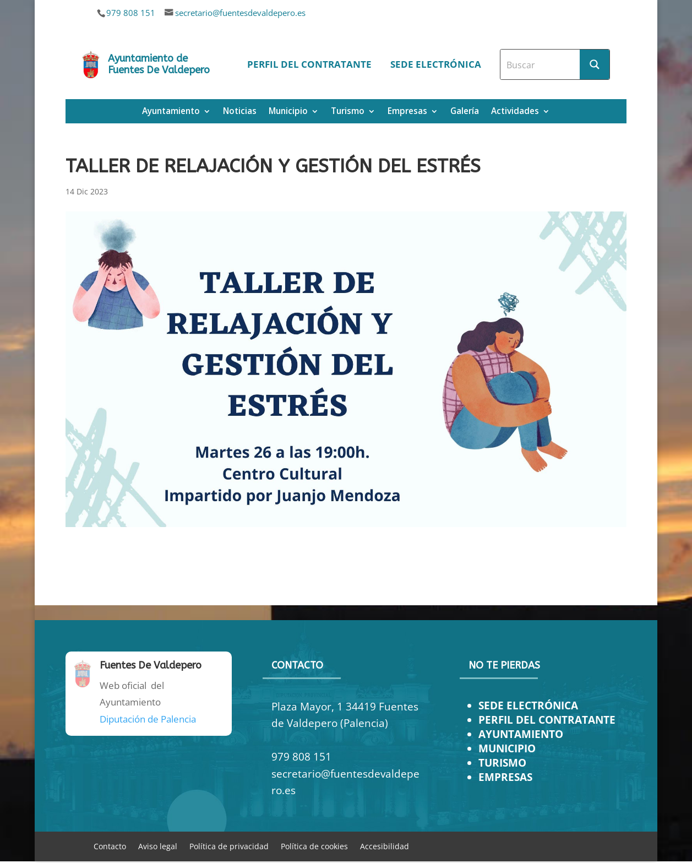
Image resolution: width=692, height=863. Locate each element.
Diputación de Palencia (148, 719)
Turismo (347, 112)
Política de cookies (314, 845)
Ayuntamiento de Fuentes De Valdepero (159, 64)
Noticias (240, 112)
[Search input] (540, 64)
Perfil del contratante (309, 64)
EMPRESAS (505, 777)
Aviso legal (157, 845)
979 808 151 (130, 12)
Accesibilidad (384, 845)
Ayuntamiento (171, 112)
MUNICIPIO (507, 748)
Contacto (110, 845)
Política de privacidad (229, 845)
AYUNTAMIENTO (520, 734)
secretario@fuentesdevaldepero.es (240, 12)
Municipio (288, 112)
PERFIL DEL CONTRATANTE (546, 719)
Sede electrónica (435, 64)
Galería (464, 112)
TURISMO (502, 762)
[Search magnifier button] (594, 64)
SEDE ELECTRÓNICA (528, 705)
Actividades (515, 112)
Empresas (407, 112)
